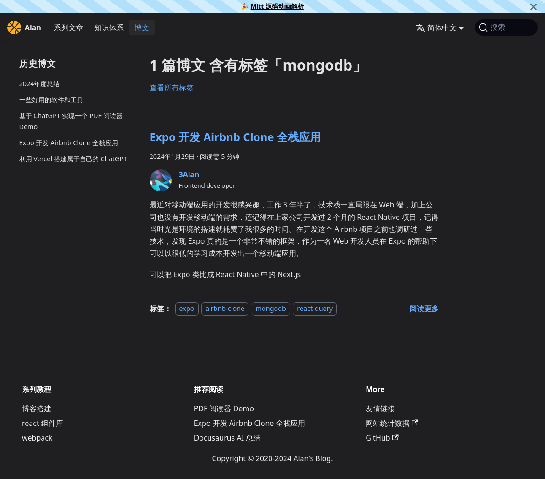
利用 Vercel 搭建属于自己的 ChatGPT (73, 158)
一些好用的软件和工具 (51, 99)
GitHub (382, 438)
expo (186, 309)
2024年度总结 (39, 83)
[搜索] (506, 27)
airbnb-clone (224, 309)
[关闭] (533, 6)
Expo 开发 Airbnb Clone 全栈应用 (68, 142)
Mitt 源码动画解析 (277, 6)
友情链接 (380, 408)
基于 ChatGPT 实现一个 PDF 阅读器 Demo (71, 121)
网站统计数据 (392, 423)
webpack (37, 438)
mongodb (271, 309)
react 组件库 (42, 423)
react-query (315, 309)
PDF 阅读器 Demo (224, 408)
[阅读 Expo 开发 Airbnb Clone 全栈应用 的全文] (424, 309)
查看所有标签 (172, 87)
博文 (142, 27)
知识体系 (109, 27)
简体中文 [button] (436, 27)
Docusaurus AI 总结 (227, 438)
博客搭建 (36, 408)
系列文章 (68, 27)
